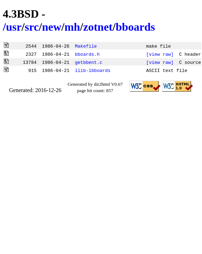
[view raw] (160, 54)
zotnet (98, 26)
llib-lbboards (92, 70)
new (51, 26)
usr (13, 26)
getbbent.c (88, 62)
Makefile (86, 46)
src (32, 26)
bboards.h (87, 54)
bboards (135, 26)
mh (72, 26)
